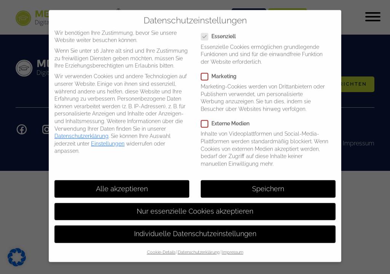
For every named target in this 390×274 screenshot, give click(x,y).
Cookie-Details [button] (161, 246)
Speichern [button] (268, 182)
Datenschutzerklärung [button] (199, 246)
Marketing (221, 70)
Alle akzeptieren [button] (122, 182)
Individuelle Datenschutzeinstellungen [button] (195, 227)
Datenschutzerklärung (81, 130)
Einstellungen (108, 137)
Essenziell (221, 30)
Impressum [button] (232, 246)
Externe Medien (227, 117)
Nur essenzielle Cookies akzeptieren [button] (195, 205)
